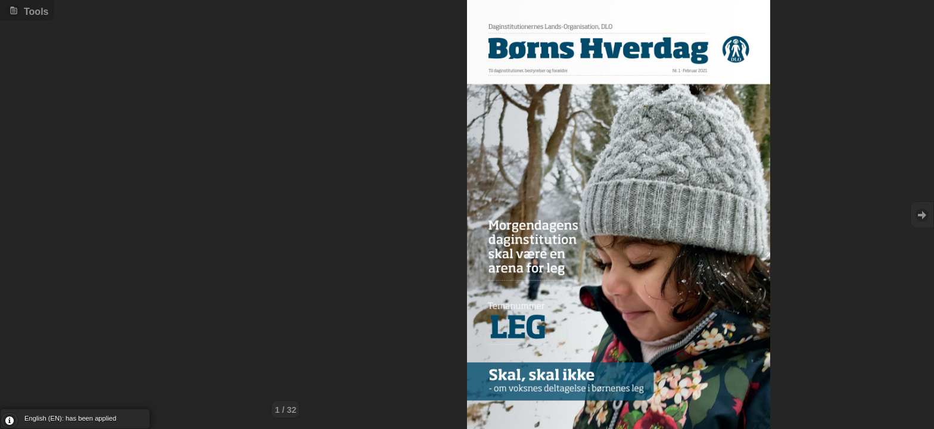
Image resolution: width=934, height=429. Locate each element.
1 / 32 (285, 410)
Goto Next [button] (922, 214)
